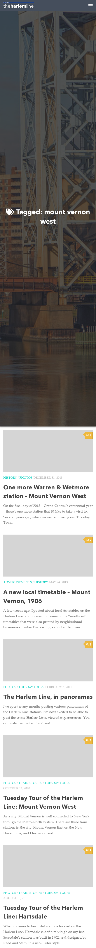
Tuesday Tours (31, 687)
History (10, 478)
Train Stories (30, 783)
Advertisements (17, 582)
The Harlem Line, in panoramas (48, 697)
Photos (25, 478)
